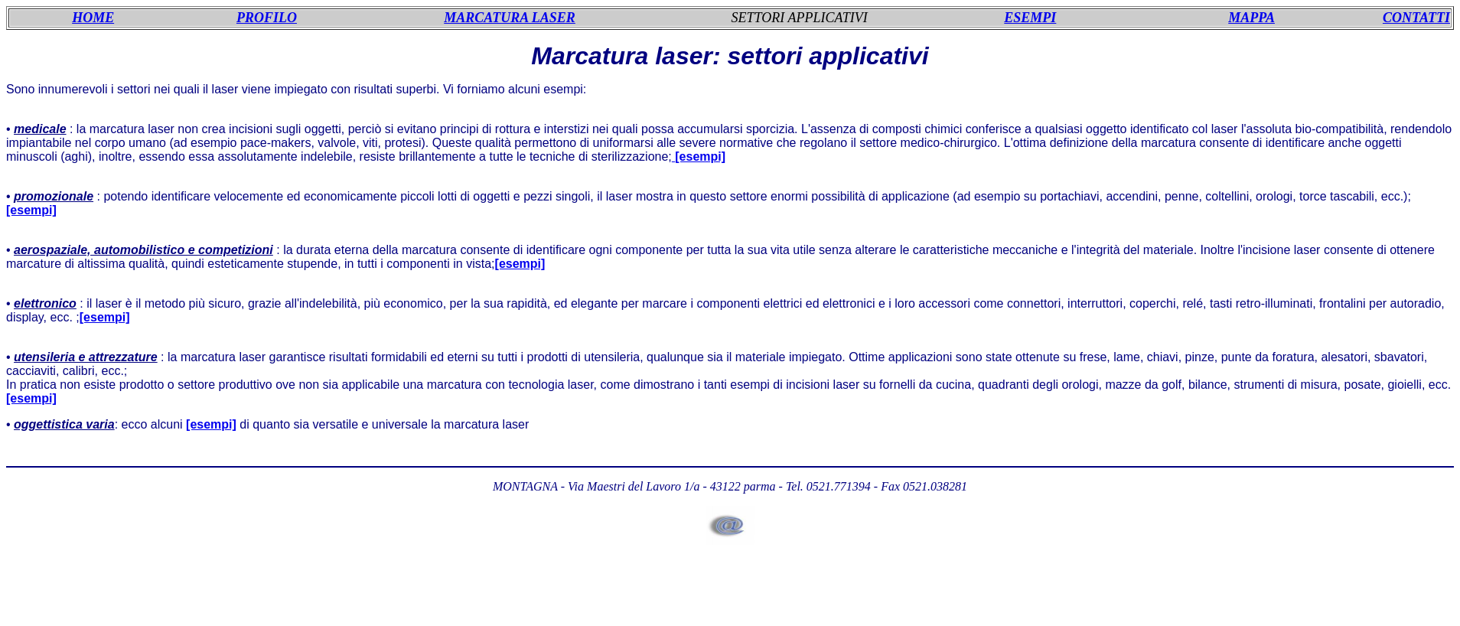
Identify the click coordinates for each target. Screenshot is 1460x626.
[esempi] (31, 210)
